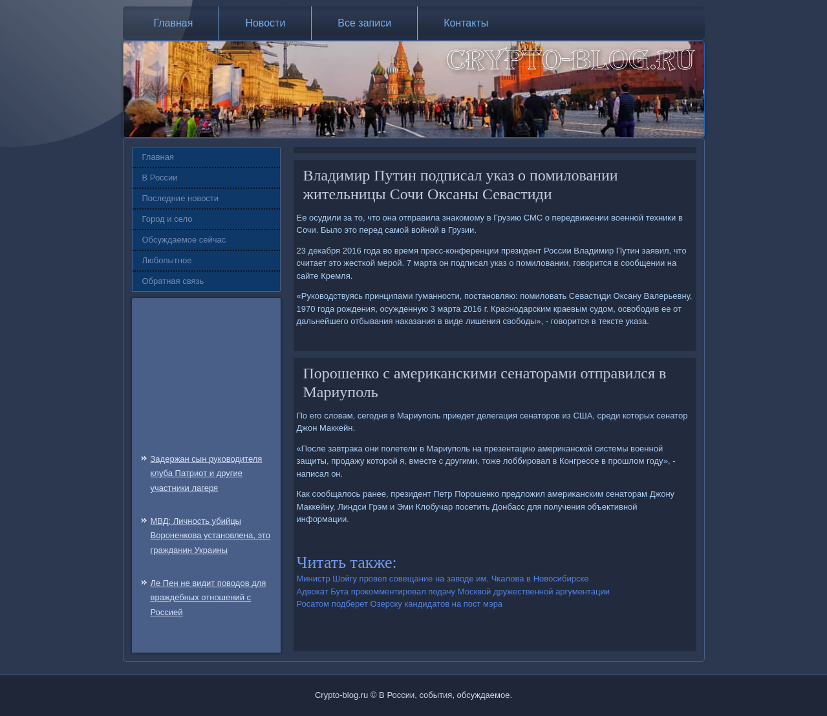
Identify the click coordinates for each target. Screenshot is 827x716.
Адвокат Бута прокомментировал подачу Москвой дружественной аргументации (453, 591)
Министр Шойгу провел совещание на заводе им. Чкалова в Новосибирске (443, 578)
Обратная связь (173, 281)
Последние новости (180, 198)
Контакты (466, 22)
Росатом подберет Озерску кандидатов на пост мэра (400, 604)
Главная (173, 22)
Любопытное (167, 260)
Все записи (364, 22)
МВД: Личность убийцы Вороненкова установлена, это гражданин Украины (210, 536)
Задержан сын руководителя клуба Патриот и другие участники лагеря (207, 474)
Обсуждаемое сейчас (184, 239)
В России (160, 177)
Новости (265, 22)
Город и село (167, 219)
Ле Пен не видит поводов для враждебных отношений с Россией (208, 598)
